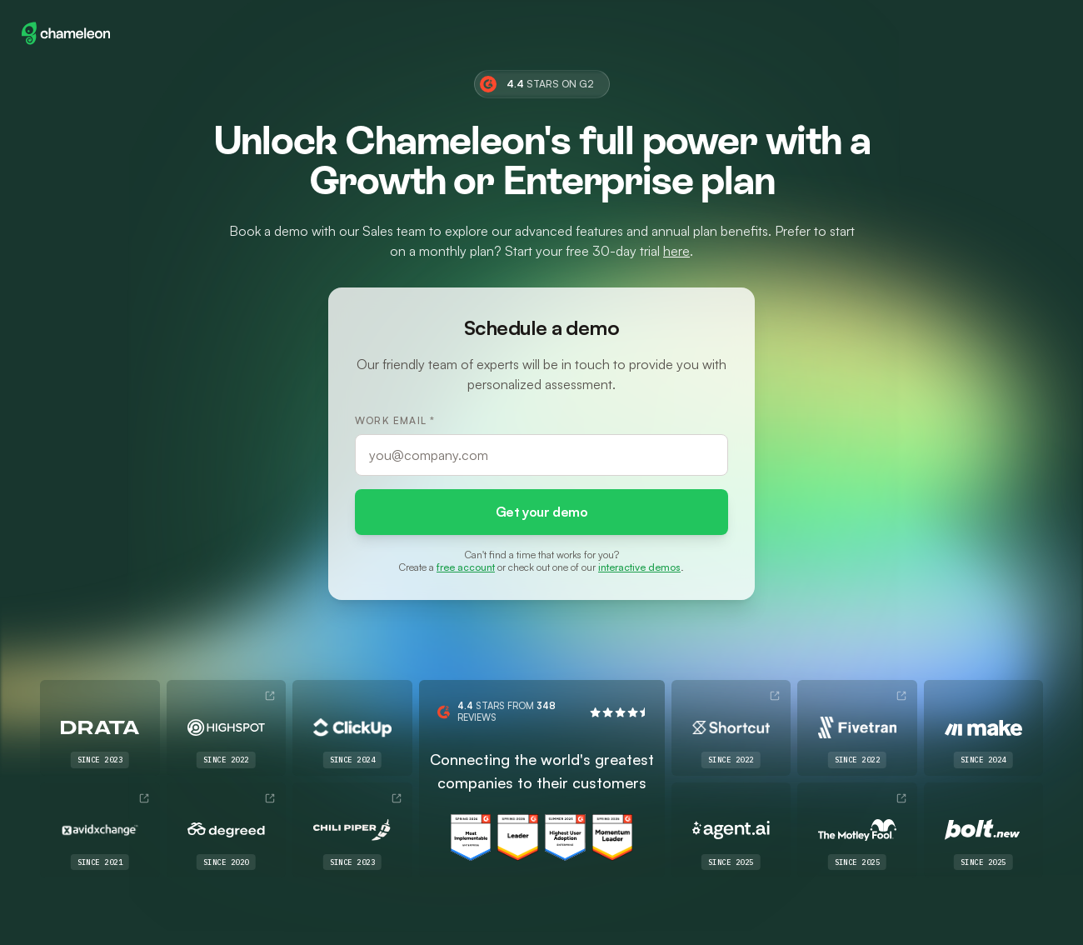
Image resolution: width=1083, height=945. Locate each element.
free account (466, 567)
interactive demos (639, 567)
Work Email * (395, 419)
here (676, 250)
